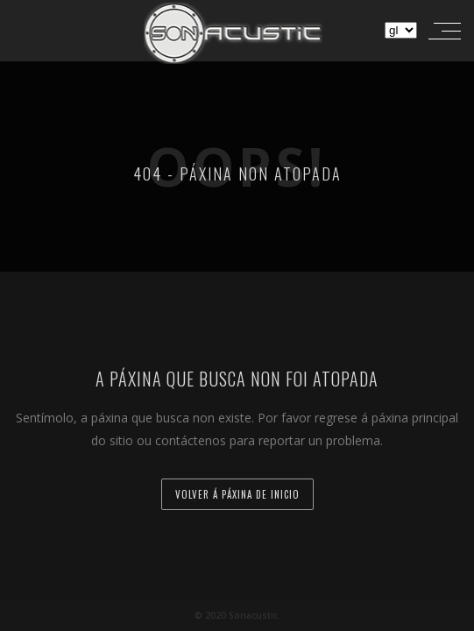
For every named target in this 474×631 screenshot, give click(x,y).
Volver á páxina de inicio (237, 494)
